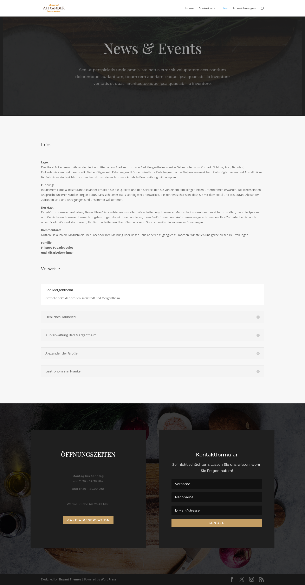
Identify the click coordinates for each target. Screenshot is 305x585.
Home (189, 8)
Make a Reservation (88, 520)
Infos (224, 8)
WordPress (108, 579)
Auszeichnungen (244, 8)
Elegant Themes (69, 579)
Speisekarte (207, 8)
